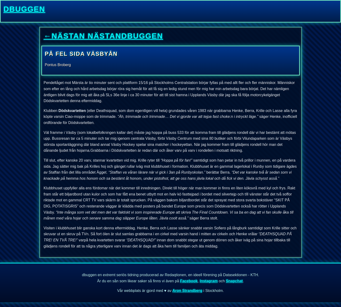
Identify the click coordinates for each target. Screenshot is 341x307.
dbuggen (24, 9)
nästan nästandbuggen (103, 36)
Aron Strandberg (187, 291)
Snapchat (234, 281)
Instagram (209, 281)
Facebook (189, 281)
